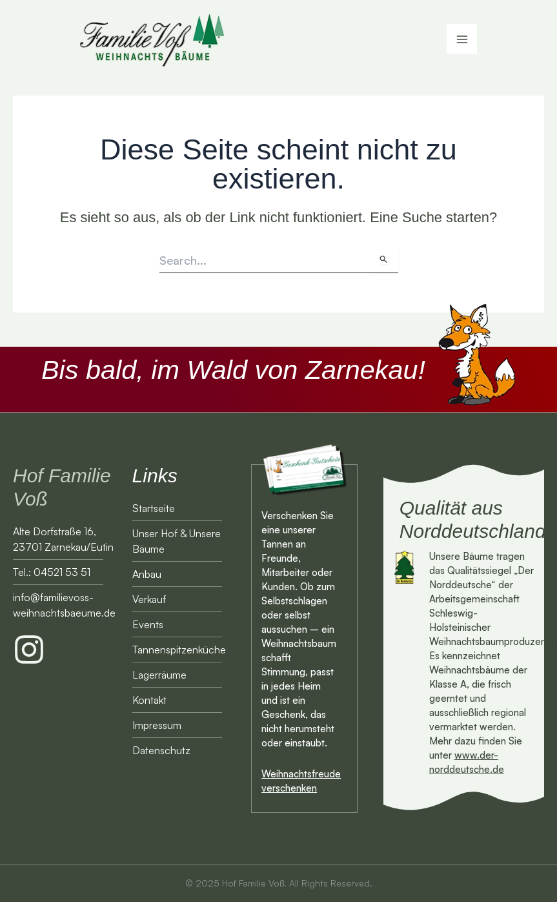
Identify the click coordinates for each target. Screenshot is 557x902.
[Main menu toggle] (462, 42)
